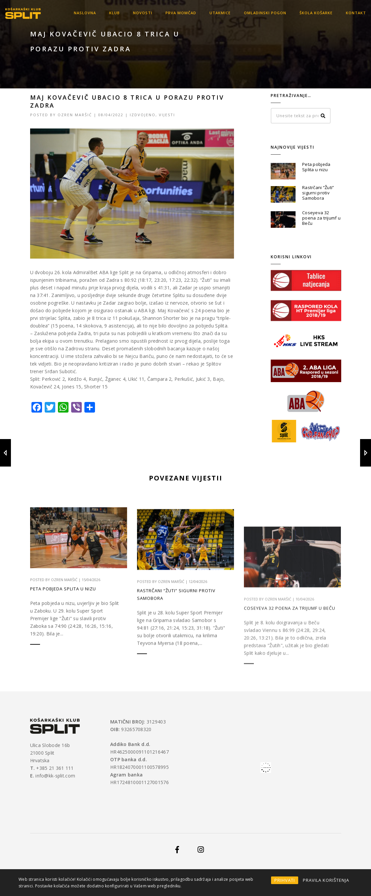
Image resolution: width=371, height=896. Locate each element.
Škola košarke (316, 12)
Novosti (142, 12)
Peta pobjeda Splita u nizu (316, 167)
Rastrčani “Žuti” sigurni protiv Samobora (318, 193)
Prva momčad (180, 12)
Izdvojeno (143, 114)
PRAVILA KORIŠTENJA (326, 880)
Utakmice (220, 12)
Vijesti (167, 114)
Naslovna (85, 12)
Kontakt (356, 12)
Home (224, 42)
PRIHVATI (284, 880)
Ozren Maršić (75, 114)
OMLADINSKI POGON (265, 12)
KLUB (114, 12)
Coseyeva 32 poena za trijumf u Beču (321, 218)
